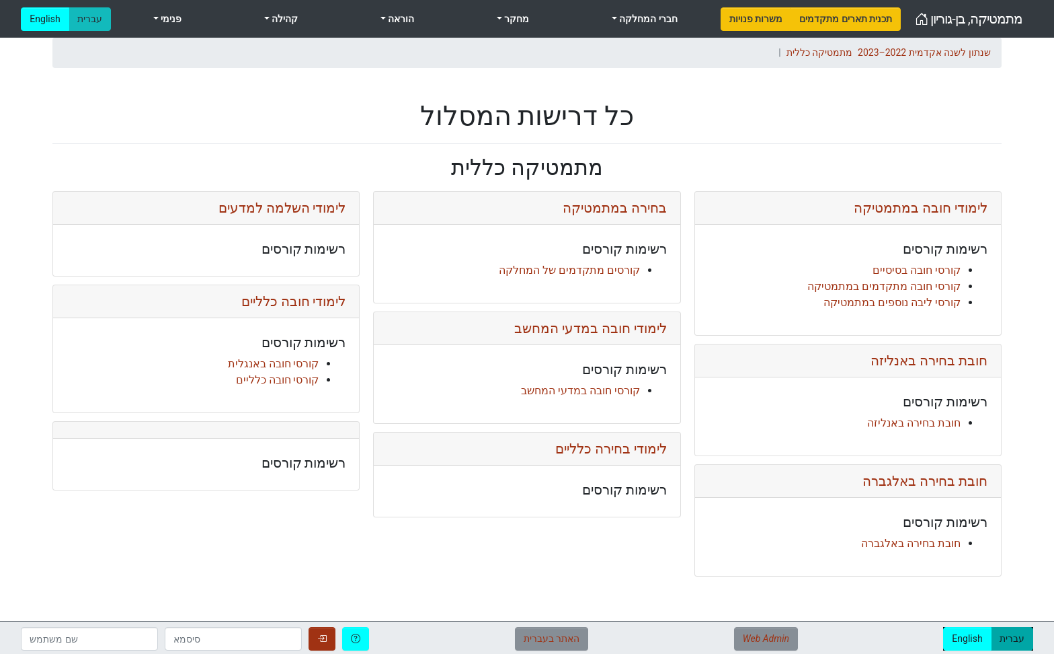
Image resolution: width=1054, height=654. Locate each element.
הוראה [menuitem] (400, 18)
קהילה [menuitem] (284, 18)
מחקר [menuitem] (515, 18)
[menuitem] (756, 19)
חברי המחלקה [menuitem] (647, 18)
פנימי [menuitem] (170, 18)
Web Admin (766, 638)
